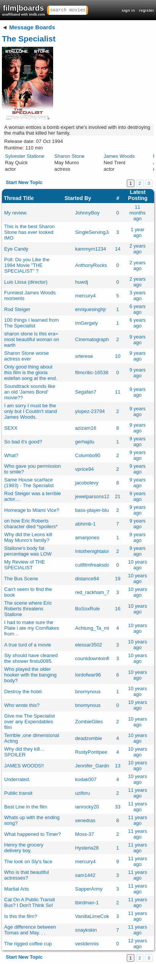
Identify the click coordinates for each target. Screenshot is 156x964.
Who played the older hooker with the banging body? (30, 674)
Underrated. (17, 779)
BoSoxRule (87, 608)
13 (117, 766)
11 (117, 392)
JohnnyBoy (87, 213)
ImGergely (86, 323)
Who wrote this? (21, 705)
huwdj (81, 282)
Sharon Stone (69, 156)
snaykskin (86, 930)
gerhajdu (85, 442)
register (146, 10)
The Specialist (28, 38)
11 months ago (137, 212)
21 (117, 496)
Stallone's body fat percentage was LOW (28, 551)
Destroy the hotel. (23, 691)
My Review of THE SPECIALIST (24, 564)
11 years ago (137, 793)
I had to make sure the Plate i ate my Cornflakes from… (31, 628)
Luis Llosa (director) (25, 282)
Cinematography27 (96, 339)
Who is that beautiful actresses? (26, 875)
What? (11, 455)
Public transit (18, 793)
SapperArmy (88, 889)
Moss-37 (84, 834)
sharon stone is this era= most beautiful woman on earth (31, 339)
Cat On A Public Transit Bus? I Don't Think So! (29, 902)
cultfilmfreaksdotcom (97, 565)
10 (117, 356)
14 (117, 249)
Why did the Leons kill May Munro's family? (28, 537)
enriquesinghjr (90, 309)
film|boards (23, 10)
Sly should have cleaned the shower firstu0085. (31, 658)
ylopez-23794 (90, 411)
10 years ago (137, 564)
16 (117, 608)
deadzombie (88, 738)
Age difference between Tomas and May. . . (30, 929)
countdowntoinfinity (96, 658)
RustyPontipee (91, 752)
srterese (84, 356)
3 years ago (137, 295)
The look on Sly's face (28, 861)
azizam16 (85, 428)
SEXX (10, 428)
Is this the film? (20, 916)
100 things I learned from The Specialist (31, 323)
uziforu (82, 793)
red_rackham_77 (93, 592)
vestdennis (87, 944)
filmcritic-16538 (91, 372)
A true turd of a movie (27, 645)
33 (117, 807)
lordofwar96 (88, 675)
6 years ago (137, 309)
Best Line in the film (25, 807)
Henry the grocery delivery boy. (23, 847)
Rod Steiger (17, 309)
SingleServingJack (95, 232)
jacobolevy (86, 483)
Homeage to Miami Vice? (31, 510)
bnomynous (88, 691)
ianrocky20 (87, 807)
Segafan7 (85, 392)
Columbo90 (88, 455)
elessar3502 (88, 645)
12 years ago (137, 943)
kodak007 (85, 779)
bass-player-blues (94, 510)
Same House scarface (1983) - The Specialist (29, 482)
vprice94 (84, 469)
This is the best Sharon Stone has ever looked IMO (29, 232)
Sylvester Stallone (24, 156)
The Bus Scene (21, 578)
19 (117, 578)
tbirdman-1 (87, 902)
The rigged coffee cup (28, 944)
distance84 (87, 578)
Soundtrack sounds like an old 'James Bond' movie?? (29, 391)
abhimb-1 (85, 524)
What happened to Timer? (32, 834)
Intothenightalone (94, 551)
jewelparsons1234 (95, 496)
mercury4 (85, 296)
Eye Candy (16, 249)
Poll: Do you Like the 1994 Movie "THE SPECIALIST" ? (26, 265)
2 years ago (137, 248)
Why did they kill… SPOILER (24, 752)
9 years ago (137, 339)
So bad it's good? (23, 442)
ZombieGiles (89, 721)
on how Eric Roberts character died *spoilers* (31, 523)
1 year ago (137, 232)
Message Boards (32, 27)
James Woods (119, 156)
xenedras (85, 820)
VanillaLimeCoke (93, 916)
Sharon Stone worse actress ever (26, 356)
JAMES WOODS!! (24, 766)
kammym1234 (90, 249)
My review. (15, 213)
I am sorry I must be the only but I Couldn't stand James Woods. (30, 411)
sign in (128, 10)
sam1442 (85, 875)
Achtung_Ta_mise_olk (99, 628)
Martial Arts (16, 889)
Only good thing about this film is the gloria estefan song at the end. (30, 372)
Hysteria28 (87, 848)
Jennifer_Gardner (94, 766)
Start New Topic (24, 182)
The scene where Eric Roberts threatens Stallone (28, 608)
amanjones (87, 537)
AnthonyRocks (91, 265)
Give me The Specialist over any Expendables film (29, 721)
